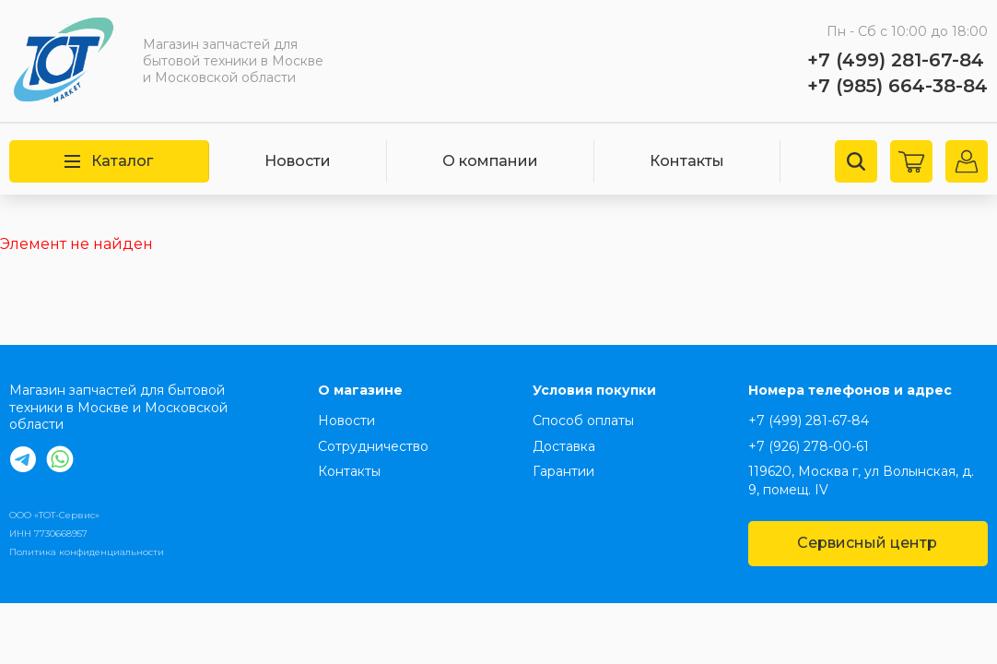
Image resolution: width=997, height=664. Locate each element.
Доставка (564, 446)
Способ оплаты (583, 420)
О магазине (360, 390)
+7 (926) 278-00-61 (808, 446)
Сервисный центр (867, 542)
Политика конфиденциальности (86, 552)
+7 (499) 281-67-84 (895, 60)
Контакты (687, 161)
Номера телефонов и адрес (850, 390)
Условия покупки (594, 390)
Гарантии (563, 471)
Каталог (109, 161)
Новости (297, 161)
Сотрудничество (373, 446)
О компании (490, 161)
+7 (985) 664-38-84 (897, 86)
